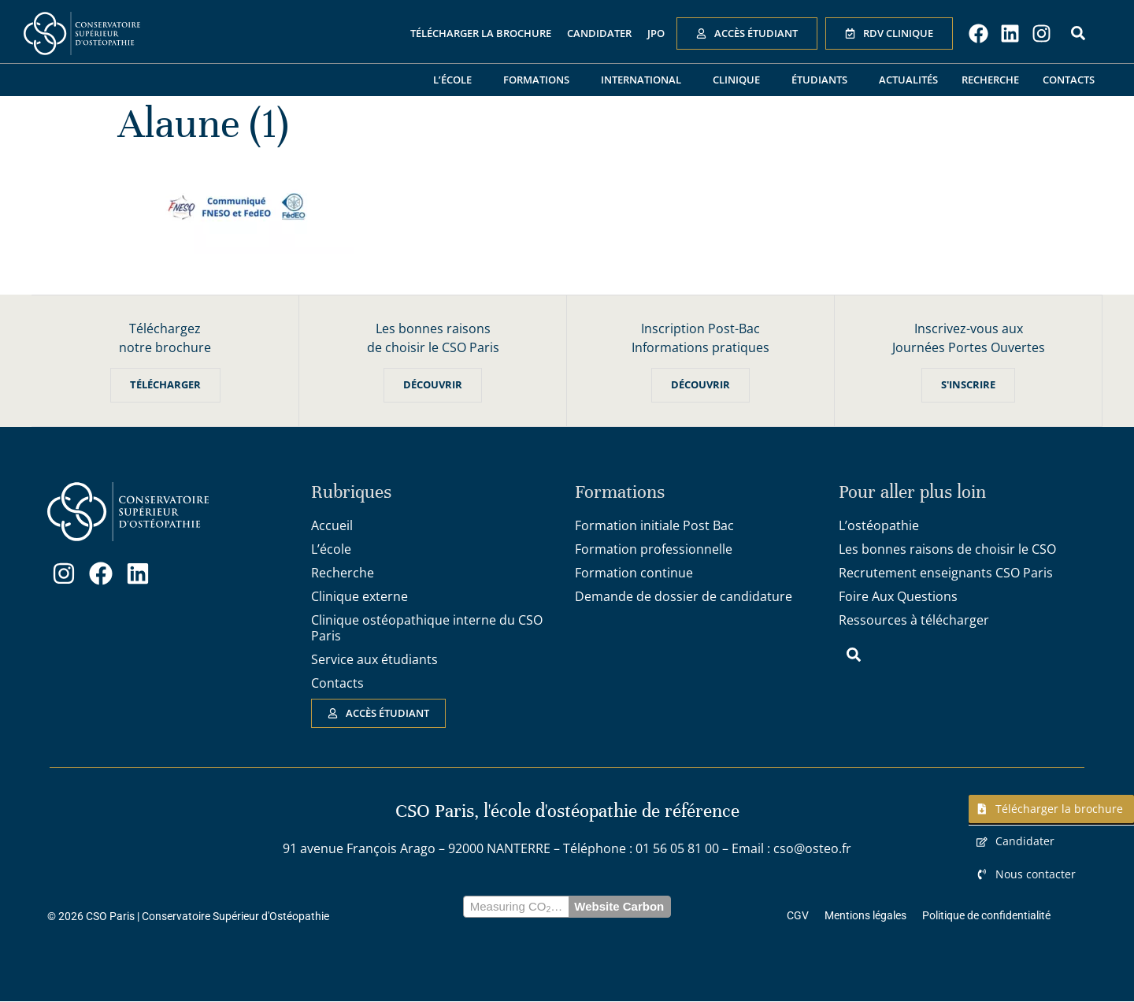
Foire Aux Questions (898, 596)
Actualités (908, 79)
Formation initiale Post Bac (654, 525)
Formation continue (634, 572)
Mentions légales (865, 916)
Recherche (990, 79)
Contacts (1069, 79)
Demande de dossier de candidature (683, 596)
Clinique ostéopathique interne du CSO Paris (427, 627)
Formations (540, 79)
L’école (456, 79)
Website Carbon (619, 907)
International (645, 79)
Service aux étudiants (374, 659)
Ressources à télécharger (914, 620)
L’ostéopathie (879, 525)
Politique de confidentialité (986, 916)
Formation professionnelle (653, 549)
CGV (798, 916)
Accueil (332, 525)
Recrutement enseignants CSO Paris (946, 572)
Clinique (740, 79)
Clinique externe (359, 596)
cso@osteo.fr (812, 849)
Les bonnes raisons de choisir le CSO (947, 549)
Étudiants (823, 79)
